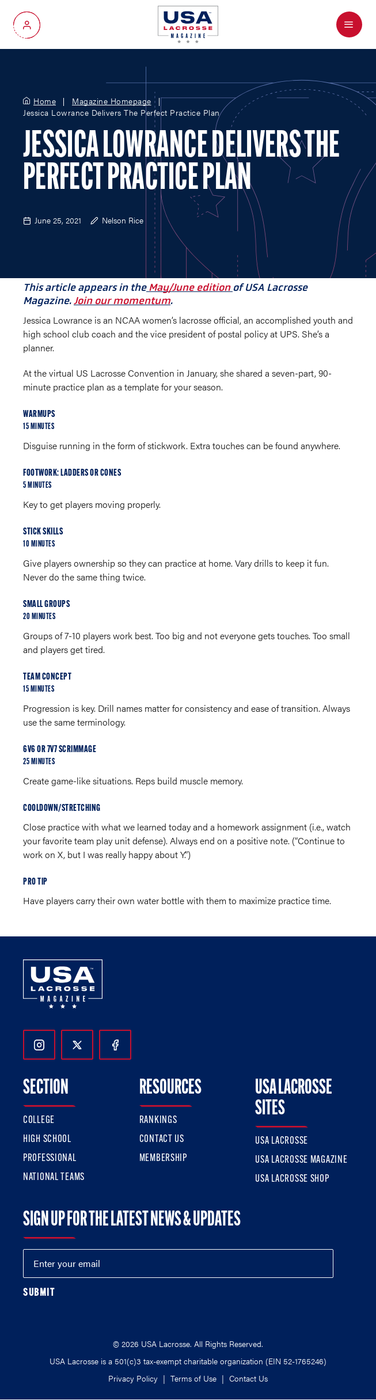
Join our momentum (122, 300)
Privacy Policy (133, 1378)
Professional (50, 1158)
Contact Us (161, 1139)
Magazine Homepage (111, 101)
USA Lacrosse (281, 1141)
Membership (163, 1158)
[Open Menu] (349, 24)
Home (44, 101)
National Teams (54, 1177)
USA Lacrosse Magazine (301, 1160)
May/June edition (189, 287)
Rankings (158, 1120)
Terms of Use (193, 1378)
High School (47, 1139)
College (39, 1120)
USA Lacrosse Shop (292, 1179)
